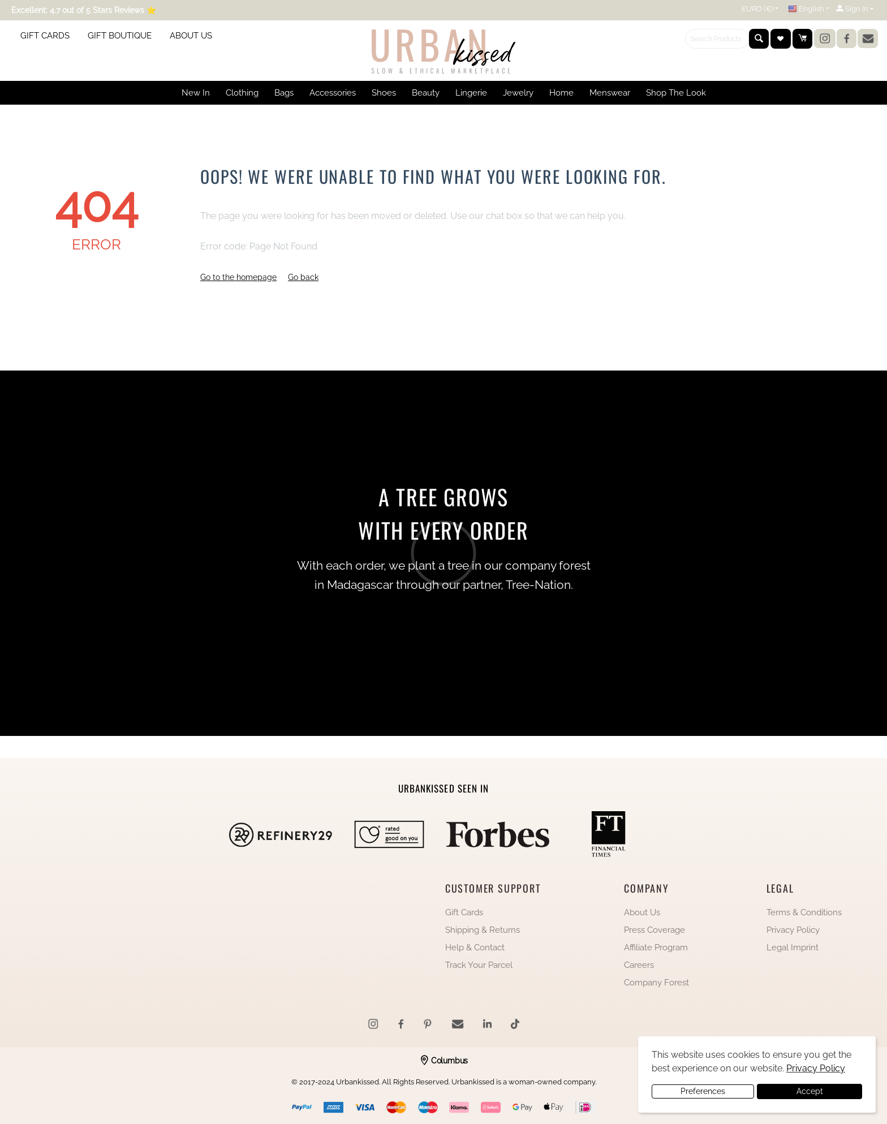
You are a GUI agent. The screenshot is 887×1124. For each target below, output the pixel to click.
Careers (639, 965)
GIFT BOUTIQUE (120, 36)
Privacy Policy (793, 930)
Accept (809, 1091)
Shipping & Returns (482, 930)
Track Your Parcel (479, 965)
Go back (303, 277)
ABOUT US (191, 36)
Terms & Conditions (804, 912)
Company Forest (656, 982)
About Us (642, 912)
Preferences (703, 1091)
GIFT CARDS (45, 36)
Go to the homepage (238, 277)
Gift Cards (464, 912)
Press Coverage (654, 930)
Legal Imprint (793, 947)
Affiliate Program (656, 947)
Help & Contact (475, 947)
